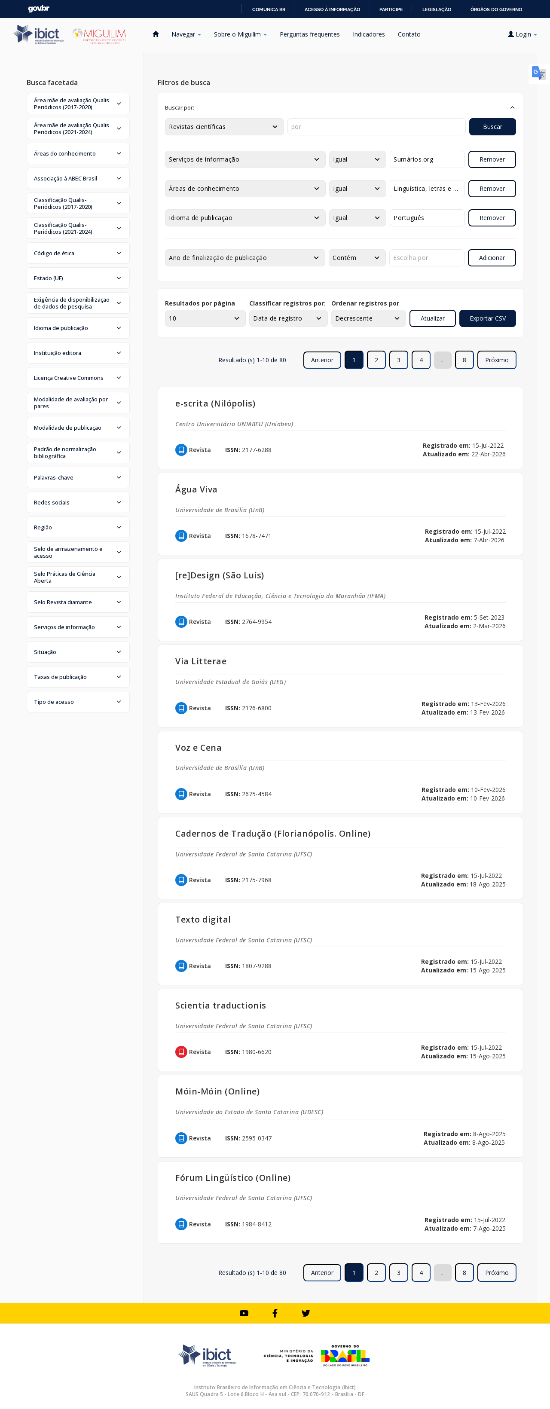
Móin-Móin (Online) (217, 1091)
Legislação (436, 9)
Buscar (493, 126)
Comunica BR (268, 9)
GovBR (38, 9)
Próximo (497, 360)
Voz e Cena (198, 747)
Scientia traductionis (220, 1005)
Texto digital (203, 919)
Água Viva (196, 489)
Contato (409, 34)
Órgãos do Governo (496, 9)
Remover (492, 159)
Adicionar (492, 258)
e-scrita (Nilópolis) (215, 403)
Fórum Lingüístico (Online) (232, 1177)
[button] (78, 103)
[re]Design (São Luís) (219, 575)
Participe (391, 9)
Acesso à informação (332, 9)
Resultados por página (200, 303)
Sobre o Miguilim (240, 34)
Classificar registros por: (287, 303)
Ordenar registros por (365, 303)
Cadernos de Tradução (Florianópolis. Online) (272, 833)
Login (522, 34)
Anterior (322, 360)
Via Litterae (200, 661)
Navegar (186, 34)
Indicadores (369, 34)
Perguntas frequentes (310, 34)
